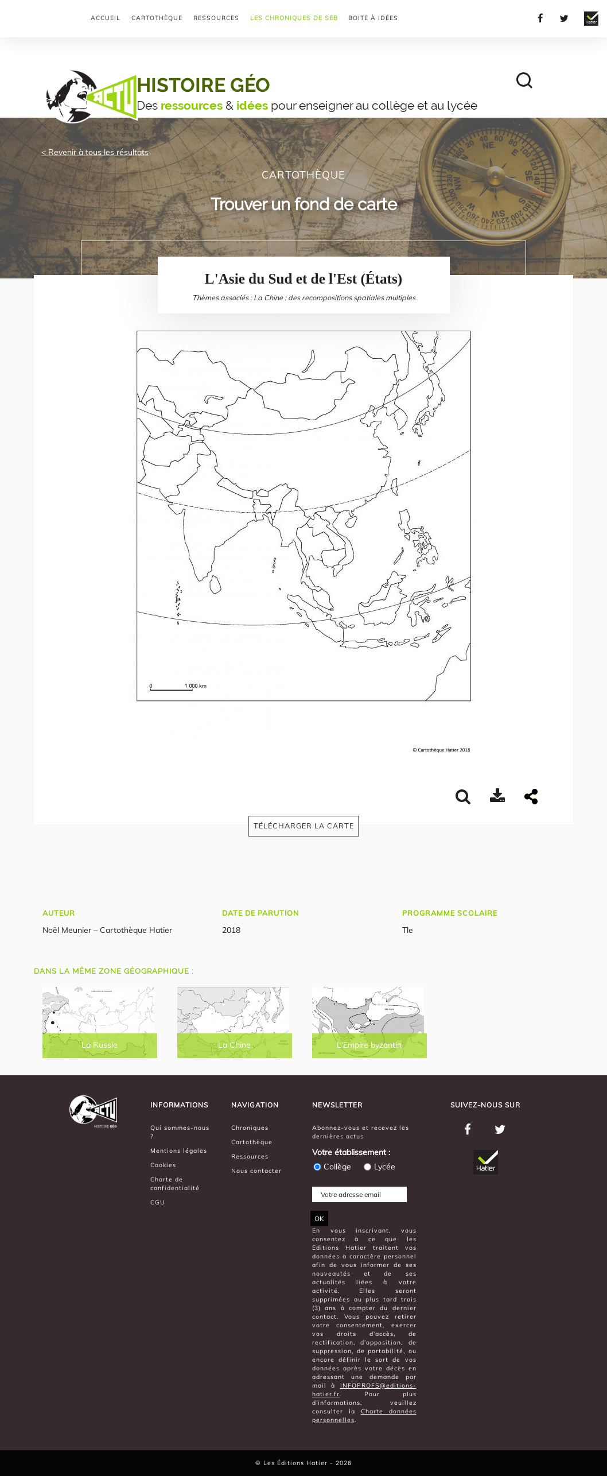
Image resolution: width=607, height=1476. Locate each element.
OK (319, 1218)
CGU (157, 1202)
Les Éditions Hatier (296, 1463)
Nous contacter (256, 1171)
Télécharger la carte (304, 825)
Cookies (163, 1165)
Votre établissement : (351, 1152)
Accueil (105, 18)
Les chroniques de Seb (294, 18)
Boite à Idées (373, 18)
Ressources (216, 18)
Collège (331, 1166)
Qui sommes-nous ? (179, 1132)
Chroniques (250, 1128)
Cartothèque (156, 18)
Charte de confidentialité (175, 1183)
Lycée (379, 1166)
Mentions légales (178, 1150)
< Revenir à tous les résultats (95, 152)
